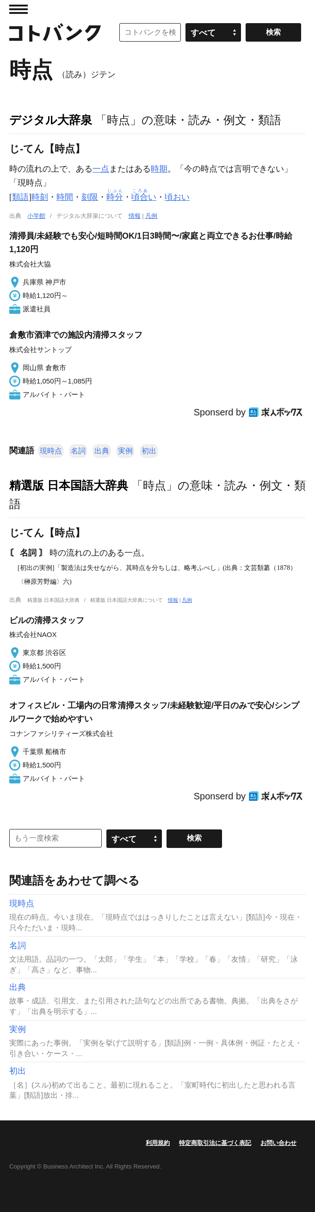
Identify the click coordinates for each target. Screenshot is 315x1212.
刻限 (89, 197)
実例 (125, 451)
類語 (20, 197)
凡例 (151, 215)
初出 (149, 451)
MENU (18, 9)
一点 (101, 168)
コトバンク (55, 32)
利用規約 (158, 1142)
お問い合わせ (278, 1142)
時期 (159, 168)
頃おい (177, 197)
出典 (101, 451)
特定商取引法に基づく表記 (215, 1142)
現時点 (51, 451)
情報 (135, 215)
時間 (64, 197)
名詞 (78, 451)
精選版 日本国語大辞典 (68, 485)
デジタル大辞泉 (50, 119)
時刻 (39, 197)
